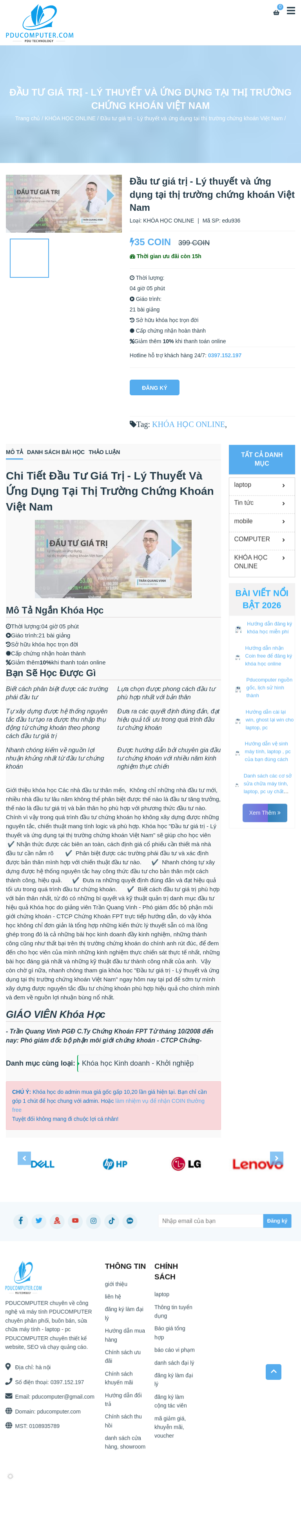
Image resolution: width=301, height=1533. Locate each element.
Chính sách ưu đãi (123, 1359)
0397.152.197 (225, 355)
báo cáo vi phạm (174, 1353)
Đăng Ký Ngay (154, 390)
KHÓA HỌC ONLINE (70, 118)
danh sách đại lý (174, 1366)
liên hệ (113, 1300)
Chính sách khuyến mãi (119, 1381)
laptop (243, 557)
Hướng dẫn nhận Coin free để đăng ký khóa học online (268, 728)
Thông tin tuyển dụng (173, 1314)
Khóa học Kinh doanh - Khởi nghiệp (138, 1063)
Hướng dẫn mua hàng (125, 1338)
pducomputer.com (55, 1411)
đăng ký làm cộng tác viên (170, 1404)
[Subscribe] (260, 1221)
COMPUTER (252, 611)
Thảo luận (104, 452)
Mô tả (14, 452)
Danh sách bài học (56, 452)
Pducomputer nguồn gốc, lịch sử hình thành (269, 760)
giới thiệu (116, 1287)
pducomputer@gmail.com (59, 1397)
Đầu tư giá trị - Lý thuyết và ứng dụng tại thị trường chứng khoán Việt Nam (191, 118)
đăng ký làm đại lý (124, 1317)
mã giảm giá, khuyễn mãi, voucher (170, 1431)
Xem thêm (265, 885)
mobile (243, 593)
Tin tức (244, 575)
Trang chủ (27, 118)
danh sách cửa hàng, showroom (125, 1445)
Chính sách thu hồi (123, 1424)
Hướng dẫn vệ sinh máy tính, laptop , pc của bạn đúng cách (268, 824)
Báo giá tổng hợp (169, 1336)
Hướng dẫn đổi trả (123, 1402)
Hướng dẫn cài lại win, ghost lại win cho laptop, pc (270, 792)
